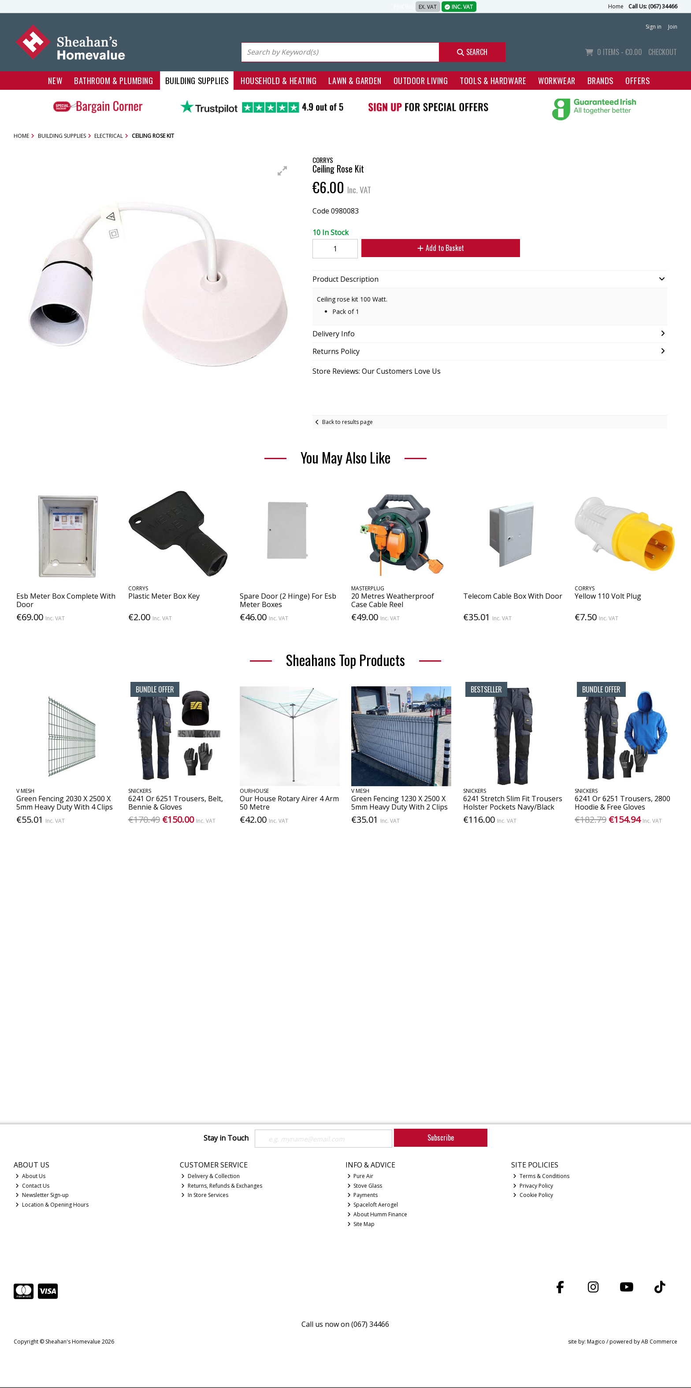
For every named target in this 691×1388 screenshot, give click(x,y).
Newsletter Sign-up (42, 1196)
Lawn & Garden (354, 80)
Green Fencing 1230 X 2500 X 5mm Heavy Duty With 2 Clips (399, 803)
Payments (362, 1196)
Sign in (653, 26)
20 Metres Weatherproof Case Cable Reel (392, 600)
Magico (596, 1342)
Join (672, 26)
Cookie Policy (533, 1196)
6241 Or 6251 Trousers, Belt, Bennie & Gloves (175, 803)
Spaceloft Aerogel (372, 1205)
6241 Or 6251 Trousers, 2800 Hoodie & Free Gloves (622, 803)
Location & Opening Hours (52, 1205)
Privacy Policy (533, 1186)
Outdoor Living (421, 80)
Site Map (361, 1225)
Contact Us (32, 1186)
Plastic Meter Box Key (164, 596)
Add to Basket (435, 248)
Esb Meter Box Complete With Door (65, 600)
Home (616, 6)
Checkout (662, 52)
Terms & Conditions (541, 1176)
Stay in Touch (226, 1138)
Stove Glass (365, 1186)
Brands (600, 80)
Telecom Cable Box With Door (512, 596)
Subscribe (440, 1137)
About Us (30, 1176)
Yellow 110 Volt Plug (608, 596)
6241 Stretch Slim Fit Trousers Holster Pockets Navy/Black (512, 803)
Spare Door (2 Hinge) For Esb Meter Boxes (288, 600)
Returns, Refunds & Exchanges (221, 1186)
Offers (637, 80)
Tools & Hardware (493, 80)
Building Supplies (197, 80)
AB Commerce (659, 1342)
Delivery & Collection (210, 1176)
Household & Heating (279, 80)
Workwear (556, 80)
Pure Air (360, 1176)
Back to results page (347, 422)
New (55, 80)
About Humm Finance (377, 1215)
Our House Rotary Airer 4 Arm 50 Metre (289, 803)
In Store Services (204, 1196)
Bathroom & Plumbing (113, 80)
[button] (282, 171)
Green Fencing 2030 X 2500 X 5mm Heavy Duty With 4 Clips (64, 803)
